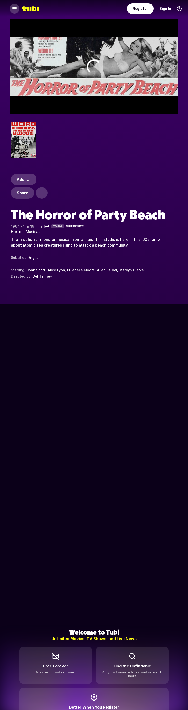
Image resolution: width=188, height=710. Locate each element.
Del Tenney (42, 276)
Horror (17, 231)
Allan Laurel (107, 270)
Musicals (33, 231)
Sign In (165, 9)
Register (140, 9)
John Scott (36, 270)
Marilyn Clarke (131, 270)
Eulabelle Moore (81, 270)
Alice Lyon (56, 270)
